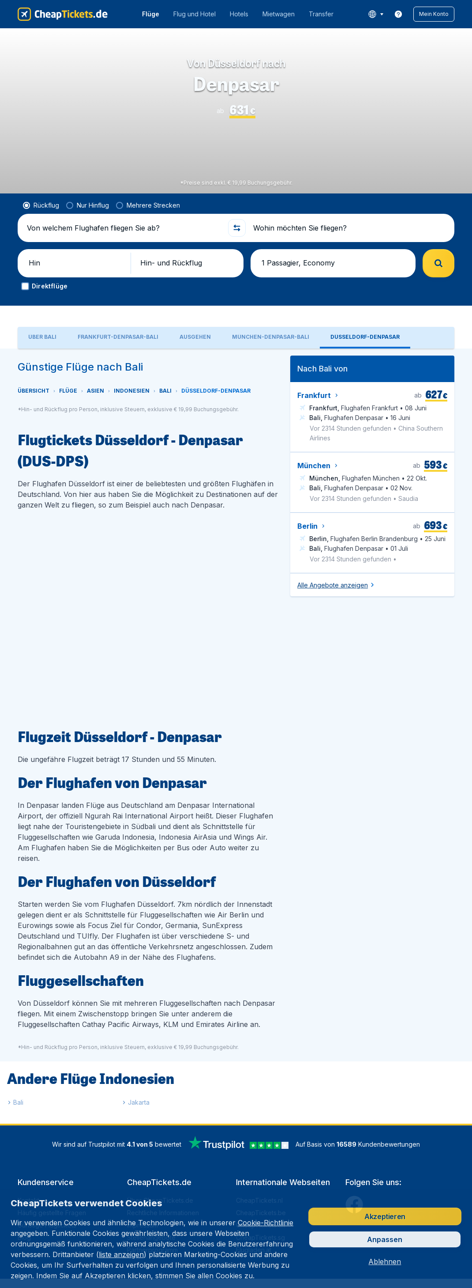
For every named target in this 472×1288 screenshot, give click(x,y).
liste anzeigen (121, 1254)
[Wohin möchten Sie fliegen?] (349, 242)
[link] (398, 14)
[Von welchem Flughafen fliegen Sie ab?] (123, 242)
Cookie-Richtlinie (265, 1222)
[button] (433, 14)
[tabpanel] (236, 753)
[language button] (375, 14)
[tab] (42, 355)
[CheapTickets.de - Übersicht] (63, 14)
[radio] (41, 219)
